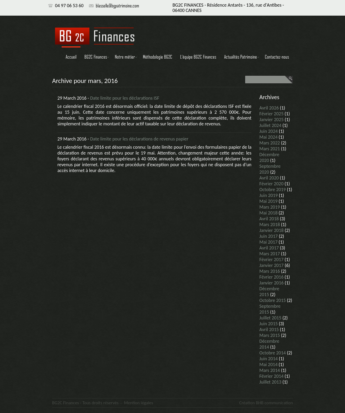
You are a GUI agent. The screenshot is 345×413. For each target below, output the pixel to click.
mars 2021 (269, 149)
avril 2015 (269, 329)
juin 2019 (268, 195)
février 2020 (271, 184)
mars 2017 (269, 254)
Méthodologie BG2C (157, 57)
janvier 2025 (271, 119)
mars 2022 (269, 143)
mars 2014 (269, 370)
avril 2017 (269, 248)
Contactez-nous (277, 57)
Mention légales (138, 403)
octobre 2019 (272, 189)
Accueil (71, 57)
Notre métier (125, 57)
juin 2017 (268, 236)
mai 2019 (268, 201)
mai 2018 (268, 213)
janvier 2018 (271, 230)
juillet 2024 (270, 125)
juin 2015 (268, 324)
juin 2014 (268, 359)
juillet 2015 (270, 318)
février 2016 (271, 277)
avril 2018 (269, 219)
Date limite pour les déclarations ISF (124, 98)
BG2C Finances (95, 57)
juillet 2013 (270, 382)
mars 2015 (269, 335)
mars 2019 (269, 207)
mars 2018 (269, 224)
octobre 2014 (272, 353)
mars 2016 (269, 271)
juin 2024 (268, 131)
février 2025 (271, 114)
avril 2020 (269, 178)
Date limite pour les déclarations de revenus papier (139, 139)
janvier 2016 (271, 283)
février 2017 (271, 259)
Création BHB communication (266, 403)
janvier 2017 (271, 265)
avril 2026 (269, 108)
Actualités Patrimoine (240, 57)
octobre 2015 (272, 300)
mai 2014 (268, 364)
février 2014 (271, 376)
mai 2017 (268, 242)
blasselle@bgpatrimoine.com (117, 5)
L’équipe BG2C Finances (198, 57)
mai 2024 (268, 137)
